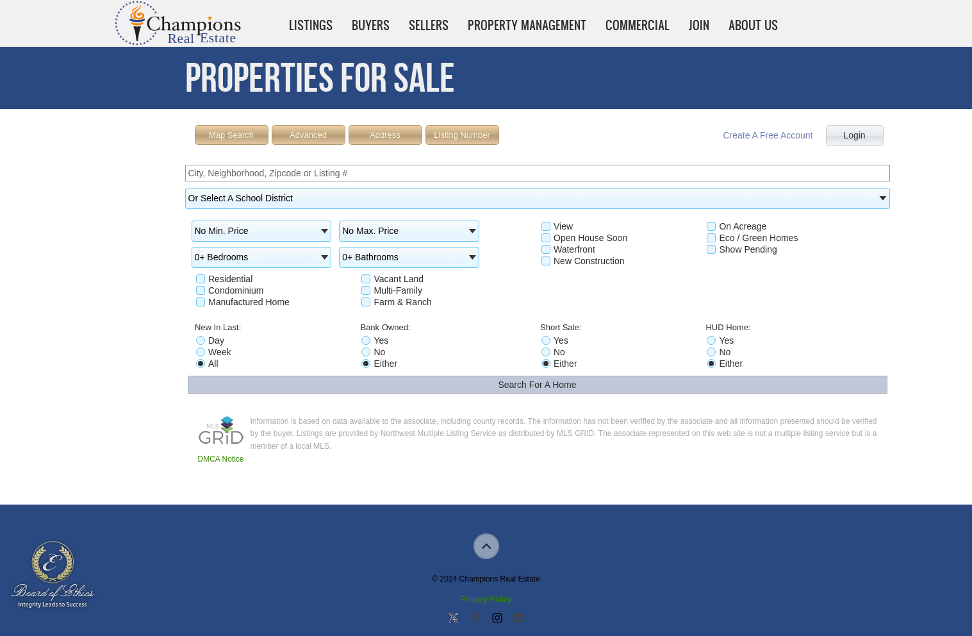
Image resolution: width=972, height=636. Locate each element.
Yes (374, 340)
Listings (311, 25)
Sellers (429, 25)
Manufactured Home (243, 302)
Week (213, 352)
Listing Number (462, 135)
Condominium (229, 290)
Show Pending (742, 249)
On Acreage (736, 226)
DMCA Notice (221, 459)
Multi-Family (391, 290)
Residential (224, 279)
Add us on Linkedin (518, 618)
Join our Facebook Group (475, 618)
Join (699, 25)
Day (210, 340)
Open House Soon (584, 238)
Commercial (637, 25)
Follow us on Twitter (453, 618)
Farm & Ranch (396, 302)
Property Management (527, 25)
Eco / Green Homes (752, 238)
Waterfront (568, 249)
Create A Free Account (767, 135)
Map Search (231, 135)
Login (854, 135)
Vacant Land (392, 279)
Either (379, 363)
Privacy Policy (486, 599)
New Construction (583, 261)
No (373, 352)
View (557, 226)
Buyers (371, 25)
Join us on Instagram (496, 618)
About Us (753, 25)
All (207, 363)
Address (385, 135)
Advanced (308, 135)
